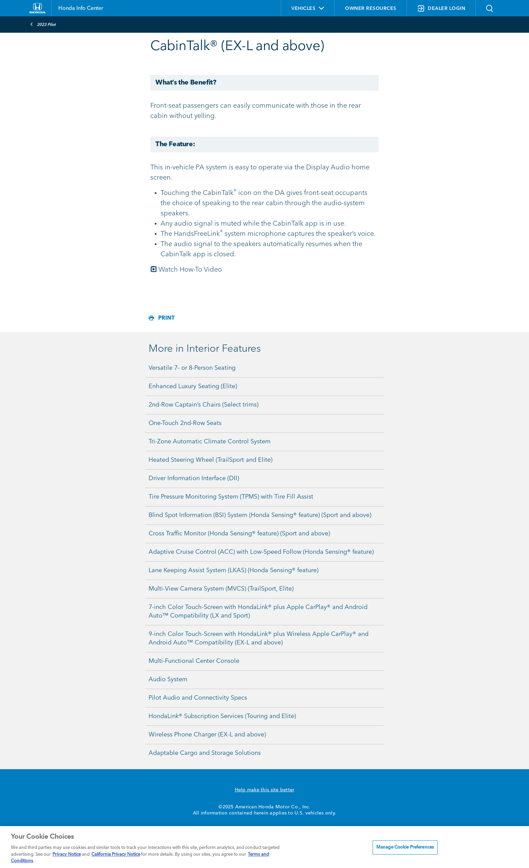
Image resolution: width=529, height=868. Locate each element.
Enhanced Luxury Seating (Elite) (193, 386)
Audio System (168, 679)
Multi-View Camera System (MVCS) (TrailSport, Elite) (221, 589)
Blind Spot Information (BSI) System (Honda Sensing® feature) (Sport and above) (260, 515)
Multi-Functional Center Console (194, 661)
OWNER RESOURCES (370, 8)
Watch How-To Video (186, 270)
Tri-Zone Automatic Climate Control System (210, 442)
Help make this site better (264, 790)
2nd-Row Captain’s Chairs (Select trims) (203, 405)
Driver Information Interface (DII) (194, 478)
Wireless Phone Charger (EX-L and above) (207, 735)
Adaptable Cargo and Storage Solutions (205, 753)
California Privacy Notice (115, 854)
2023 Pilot (43, 24)
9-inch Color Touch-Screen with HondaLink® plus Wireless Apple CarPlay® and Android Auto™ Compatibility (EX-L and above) (258, 638)
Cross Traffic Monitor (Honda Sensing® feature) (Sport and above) (239, 534)
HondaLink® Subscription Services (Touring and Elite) (222, 716)
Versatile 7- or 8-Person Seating (192, 368)
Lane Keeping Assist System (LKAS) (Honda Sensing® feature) (233, 570)
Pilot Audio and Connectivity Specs (198, 698)
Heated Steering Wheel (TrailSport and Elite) (210, 460)
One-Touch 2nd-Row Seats (185, 423)
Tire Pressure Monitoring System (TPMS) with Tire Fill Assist (231, 497)
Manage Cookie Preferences (405, 847)
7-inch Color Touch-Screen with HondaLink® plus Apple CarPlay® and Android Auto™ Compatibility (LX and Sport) (258, 611)
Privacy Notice (66, 854)
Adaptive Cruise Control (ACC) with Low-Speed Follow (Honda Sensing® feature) (261, 552)
